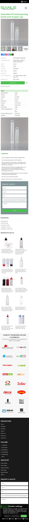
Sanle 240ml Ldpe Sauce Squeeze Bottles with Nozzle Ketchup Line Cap (20, 308)
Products (3, 428)
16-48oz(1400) (4, 454)
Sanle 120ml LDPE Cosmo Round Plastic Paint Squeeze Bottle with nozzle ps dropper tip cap (7, 327)
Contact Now (12, 83)
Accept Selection (15, 516)
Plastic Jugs (3, 470)
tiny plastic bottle (5, 225)
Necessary (5, 518)
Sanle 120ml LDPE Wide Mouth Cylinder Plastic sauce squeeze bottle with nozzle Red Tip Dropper (7, 309)
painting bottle (4, 221)
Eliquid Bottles (4, 472)
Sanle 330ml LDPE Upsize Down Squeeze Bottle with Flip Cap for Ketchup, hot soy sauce (7, 271)
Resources (3, 435)
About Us (3, 433)
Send (14, 210)
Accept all (24, 516)
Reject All (7, 516)
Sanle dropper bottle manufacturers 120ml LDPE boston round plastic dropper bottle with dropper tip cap (21, 252)
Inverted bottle (4, 223)
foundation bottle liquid (6, 229)
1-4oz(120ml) (4, 447)
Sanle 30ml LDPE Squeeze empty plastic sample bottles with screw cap (20, 327)
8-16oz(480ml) (4, 452)
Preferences (18, 518)
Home (2, 424)
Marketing (25, 518)
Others (2, 474)
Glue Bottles (4, 465)
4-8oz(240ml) (4, 450)
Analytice (12, 518)
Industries (3, 426)
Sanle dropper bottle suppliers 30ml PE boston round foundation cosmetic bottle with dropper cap (8, 251)
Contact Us (3, 438)
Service (2, 431)
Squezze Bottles (5, 467)
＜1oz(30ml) (4, 445)
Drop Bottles (4, 463)
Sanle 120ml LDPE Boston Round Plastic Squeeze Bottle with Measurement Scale (20, 271)
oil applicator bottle (5, 227)
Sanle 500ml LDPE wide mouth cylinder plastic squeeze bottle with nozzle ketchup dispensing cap (7, 290)
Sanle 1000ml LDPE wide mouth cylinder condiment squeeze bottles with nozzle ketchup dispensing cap (21, 290)
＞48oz (2, 456)
